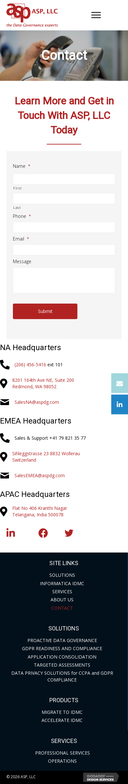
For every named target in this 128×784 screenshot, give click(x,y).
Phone (22, 216)
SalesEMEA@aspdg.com (40, 475)
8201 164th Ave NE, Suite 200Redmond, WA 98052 (43, 383)
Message (22, 261)
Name (21, 166)
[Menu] (96, 15)
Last (17, 207)
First (17, 188)
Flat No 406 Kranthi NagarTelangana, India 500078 (39, 511)
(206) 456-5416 (30, 364)
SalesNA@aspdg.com (37, 402)
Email (21, 239)
